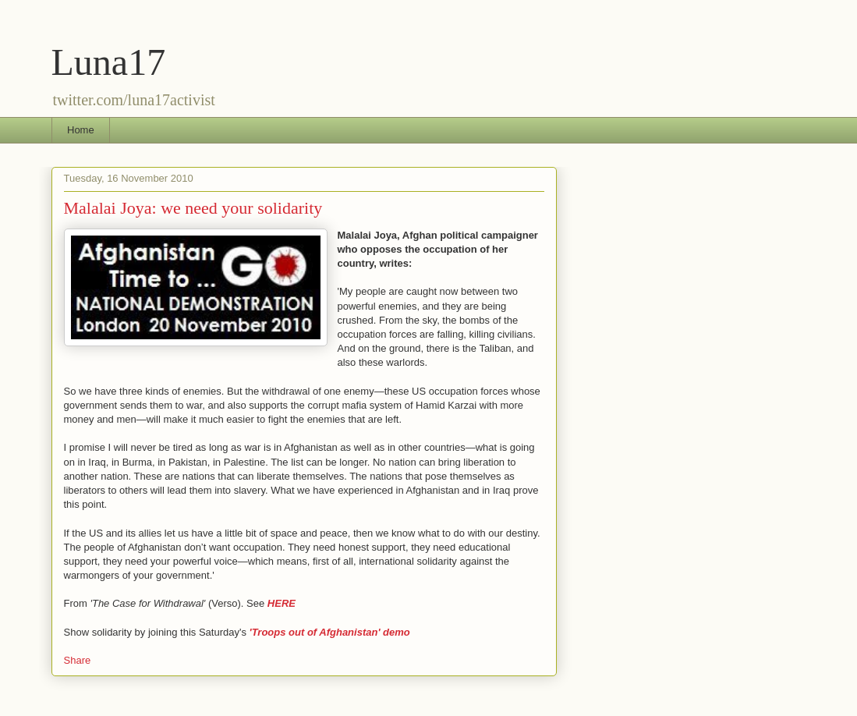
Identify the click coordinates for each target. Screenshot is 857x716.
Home (80, 130)
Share (77, 660)
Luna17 (108, 62)
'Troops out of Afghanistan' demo (330, 632)
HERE (281, 603)
